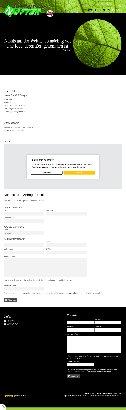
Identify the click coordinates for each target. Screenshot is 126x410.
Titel (5, 210)
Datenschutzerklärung (65, 293)
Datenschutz (76, 396)
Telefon (49, 242)
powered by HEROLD (21, 396)
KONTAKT (11, 321)
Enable (79, 172)
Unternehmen (9, 242)
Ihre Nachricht (9, 256)
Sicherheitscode (11, 285)
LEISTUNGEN (12, 324)
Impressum (67, 396)
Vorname (50, 210)
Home (90, 10)
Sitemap (84, 396)
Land (6, 230)
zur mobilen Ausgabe (102, 396)
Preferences (46, 172)
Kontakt (116, 10)
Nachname (8, 218)
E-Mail (49, 249)
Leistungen (102, 10)
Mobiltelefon (8, 249)
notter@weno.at (18, 112)
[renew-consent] (3, 407)
